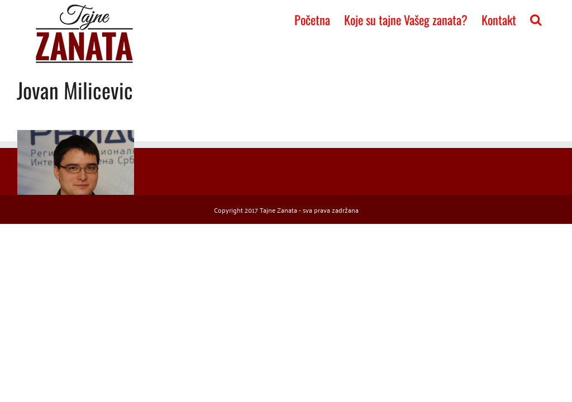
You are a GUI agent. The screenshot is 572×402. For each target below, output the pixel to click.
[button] (535, 19)
